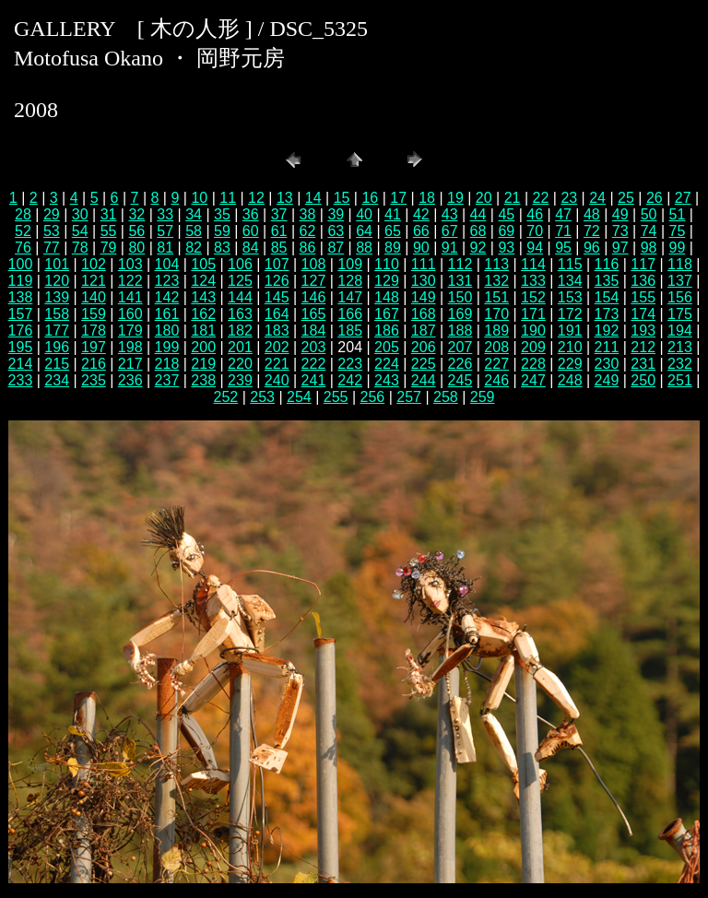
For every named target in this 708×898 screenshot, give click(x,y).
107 (277, 264)
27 (683, 198)
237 (167, 380)
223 (349, 364)
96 (592, 247)
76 (23, 247)
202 (277, 347)
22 (541, 198)
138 (20, 297)
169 (460, 314)
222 (313, 364)
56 (136, 231)
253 (262, 397)
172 (570, 314)
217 (130, 364)
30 (80, 214)
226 (460, 364)
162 (203, 314)
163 (240, 314)
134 (570, 281)
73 (620, 231)
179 (130, 330)
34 (193, 214)
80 (136, 247)
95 (563, 247)
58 (193, 231)
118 (679, 264)
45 (506, 214)
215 (56, 364)
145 (277, 297)
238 (203, 380)
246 (496, 380)
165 (313, 314)
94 (534, 247)
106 (240, 264)
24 (597, 198)
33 (165, 214)
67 (450, 231)
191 (570, 330)
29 (51, 214)
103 (130, 264)
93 (506, 247)
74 (649, 231)
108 (313, 264)
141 (130, 297)
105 (203, 264)
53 (51, 231)
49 (620, 214)
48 (592, 214)
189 (496, 330)
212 (643, 347)
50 (649, 214)
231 (643, 364)
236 (130, 380)
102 (93, 264)
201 (240, 347)
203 (313, 347)
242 (349, 380)
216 (93, 364)
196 (56, 347)
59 (222, 231)
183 (277, 330)
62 (308, 231)
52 (23, 231)
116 (607, 264)
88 (364, 247)
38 (308, 214)
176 (20, 330)
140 (93, 297)
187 (423, 330)
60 (250, 231)
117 (643, 264)
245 (460, 380)
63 (335, 231)
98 (649, 247)
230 (607, 364)
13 (285, 198)
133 (533, 281)
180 (167, 330)
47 (563, 214)
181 (203, 330)
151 (496, 297)
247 (533, 380)
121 (93, 281)
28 (23, 214)
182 (240, 330)
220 (240, 364)
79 (108, 247)
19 (455, 198)
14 (313, 198)
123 (167, 281)
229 (570, 364)
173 (607, 314)
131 (460, 281)
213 (679, 347)
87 (335, 247)
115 (570, 264)
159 (93, 314)
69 (506, 231)
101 (56, 264)
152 (533, 297)
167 (386, 314)
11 (227, 198)
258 (445, 397)
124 (203, 281)
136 (643, 281)
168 (423, 314)
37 (279, 214)
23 (568, 198)
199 (167, 347)
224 (386, 364)
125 (240, 281)
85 (279, 247)
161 (167, 314)
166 (349, 314)
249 (607, 380)
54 (80, 231)
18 (427, 198)
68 (478, 231)
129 (386, 281)
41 (392, 214)
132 (496, 281)
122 (130, 281)
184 (313, 330)
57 (165, 231)
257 (408, 397)
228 (533, 364)
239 (240, 380)
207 (460, 347)
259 (482, 397)
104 (167, 264)
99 (677, 247)
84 (250, 247)
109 (349, 264)
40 (364, 214)
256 (372, 397)
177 (56, 330)
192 (607, 330)
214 (20, 364)
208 (496, 347)
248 (570, 380)
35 (222, 214)
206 (423, 347)
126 (277, 281)
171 (533, 314)
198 (130, 347)
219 (203, 364)
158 (56, 314)
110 (386, 264)
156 (679, 297)
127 (313, 281)
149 (423, 297)
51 (677, 214)
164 (277, 314)
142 (167, 297)
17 (398, 198)
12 (256, 198)
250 (643, 380)
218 (167, 364)
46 (534, 214)
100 (20, 264)
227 (496, 364)
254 (299, 397)
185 (349, 330)
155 (643, 297)
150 (460, 297)
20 (484, 198)
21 (512, 198)
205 (386, 347)
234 (56, 380)
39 (335, 214)
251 (679, 380)
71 (563, 231)
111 (423, 264)
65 (392, 231)
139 (56, 297)
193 (643, 330)
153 (570, 297)
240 (277, 380)
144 (240, 297)
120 (56, 281)
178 (93, 330)
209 (533, 347)
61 (279, 231)
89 (392, 247)
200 (203, 347)
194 (679, 330)
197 (93, 347)
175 (679, 314)
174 (643, 314)
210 (570, 347)
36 (250, 214)
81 (165, 247)
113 (496, 264)
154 (607, 297)
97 (620, 247)
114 (533, 264)
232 (679, 364)
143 (203, 297)
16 (369, 198)
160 (130, 314)
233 (20, 380)
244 (423, 380)
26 (654, 198)
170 (496, 314)
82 (193, 247)
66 (421, 231)
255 (336, 397)
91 (450, 247)
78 (80, 247)
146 (313, 297)
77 (51, 247)
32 (136, 214)
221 (277, 364)
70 (534, 231)
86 (308, 247)
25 (626, 198)
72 (592, 231)
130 (423, 281)
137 (679, 281)
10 (199, 198)
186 (386, 330)
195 (20, 347)
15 (342, 198)
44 (478, 214)
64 (364, 231)
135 (607, 281)
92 (478, 247)
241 (313, 380)
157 (20, 314)
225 (423, 364)
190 (533, 330)
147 (349, 297)
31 (108, 214)
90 (421, 247)
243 (386, 380)
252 (226, 397)
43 (450, 214)
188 (460, 330)
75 (677, 231)
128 (349, 281)
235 (93, 380)
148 (386, 297)
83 (222, 247)
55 (108, 231)
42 (421, 214)
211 (607, 347)
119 (20, 281)
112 (460, 264)
